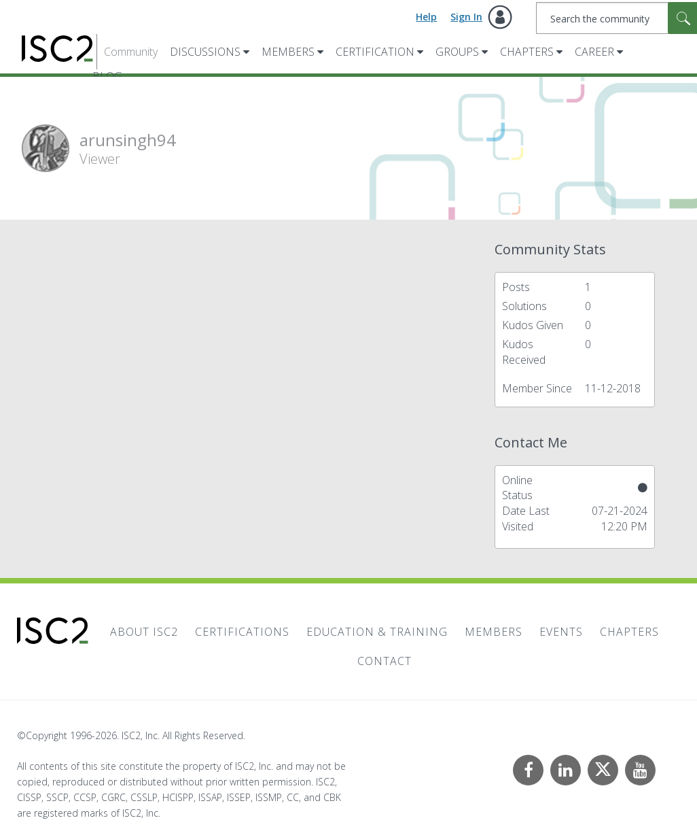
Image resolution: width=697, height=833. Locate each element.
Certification (375, 51)
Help (426, 16)
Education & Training (377, 631)
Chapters (527, 51)
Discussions (205, 51)
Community (131, 51)
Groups (457, 51)
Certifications (242, 631)
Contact (384, 660)
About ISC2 (144, 631)
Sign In (466, 16)
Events (561, 631)
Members (288, 51)
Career (594, 51)
